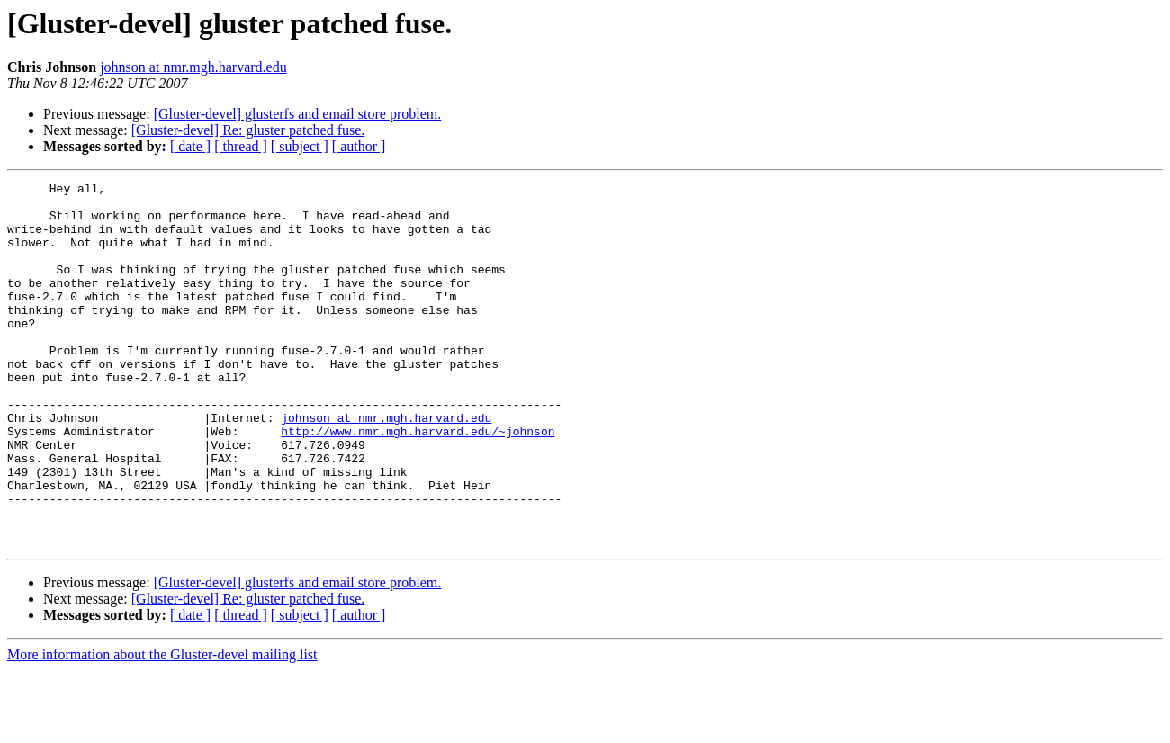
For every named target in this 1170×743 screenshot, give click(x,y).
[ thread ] (240, 146)
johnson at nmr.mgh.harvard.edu (193, 67)
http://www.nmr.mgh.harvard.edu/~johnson (417, 482)
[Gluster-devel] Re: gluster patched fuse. (248, 130)
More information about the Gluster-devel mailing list (162, 727)
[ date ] (190, 146)
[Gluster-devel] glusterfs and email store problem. (298, 113)
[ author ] (359, 146)
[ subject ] (299, 146)
